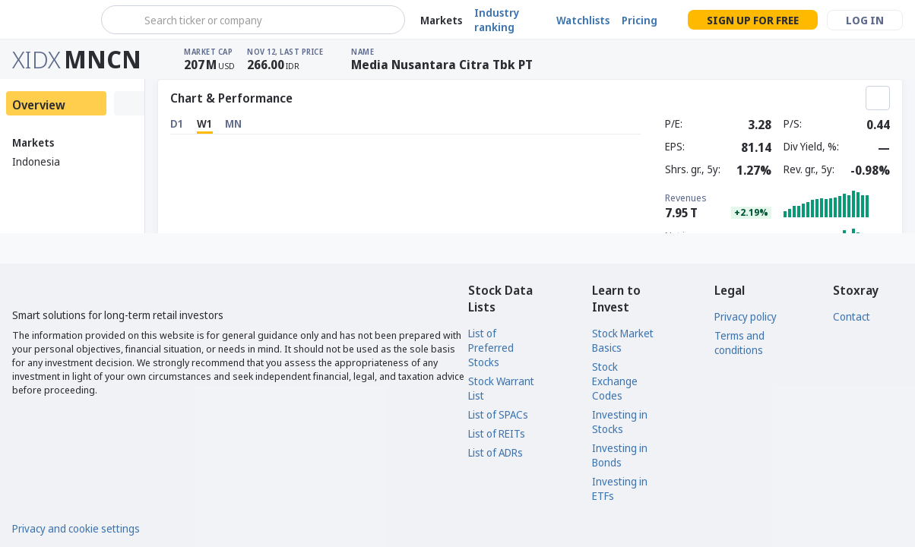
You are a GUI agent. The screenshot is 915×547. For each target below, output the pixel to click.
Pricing (639, 20)
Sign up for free (753, 20)
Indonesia (36, 161)
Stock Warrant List (501, 388)
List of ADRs (495, 452)
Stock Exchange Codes (615, 381)
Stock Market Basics (623, 340)
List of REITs (496, 433)
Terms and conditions (739, 342)
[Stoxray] (49, 19)
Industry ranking (496, 19)
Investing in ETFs (619, 488)
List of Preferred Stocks (491, 347)
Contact (851, 316)
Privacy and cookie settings (76, 528)
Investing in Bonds (619, 455)
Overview (38, 104)
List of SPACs (498, 414)
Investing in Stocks (619, 421)
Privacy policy (745, 316)
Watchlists (582, 20)
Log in (865, 20)
